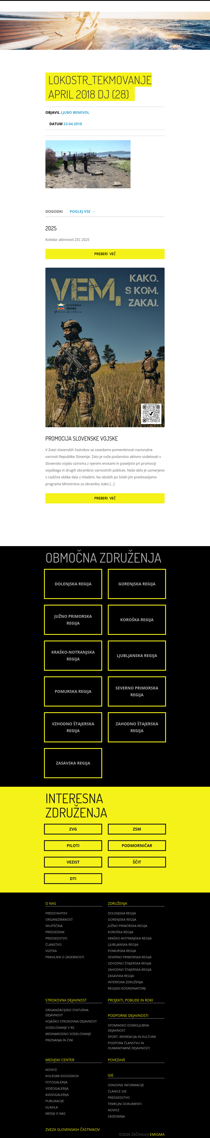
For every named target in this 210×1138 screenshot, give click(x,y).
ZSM (137, 829)
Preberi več (105, 253)
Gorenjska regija (122, 919)
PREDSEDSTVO (119, 1097)
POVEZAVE (116, 1060)
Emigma (157, 1134)
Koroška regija (120, 932)
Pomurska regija (122, 951)
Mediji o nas (55, 1113)
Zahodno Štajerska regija (129, 969)
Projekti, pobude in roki (130, 1000)
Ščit (137, 862)
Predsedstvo (56, 938)
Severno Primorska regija (130, 957)
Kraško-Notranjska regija (130, 938)
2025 (50, 228)
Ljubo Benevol (67, 112)
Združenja (117, 903)
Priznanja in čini (59, 1040)
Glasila (51, 1107)
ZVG (73, 829)
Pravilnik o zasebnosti (64, 957)
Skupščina (53, 926)
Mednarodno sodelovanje (68, 1034)
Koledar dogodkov (62, 1076)
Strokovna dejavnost (66, 1000)
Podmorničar (137, 845)
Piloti (73, 845)
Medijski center (59, 1060)
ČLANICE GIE (117, 1091)
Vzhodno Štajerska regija (129, 963)
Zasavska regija (121, 976)
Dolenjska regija (122, 913)
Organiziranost (59, 919)
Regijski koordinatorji (127, 988)
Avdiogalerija (57, 1094)
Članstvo (53, 944)
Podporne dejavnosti (128, 1015)
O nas (50, 903)
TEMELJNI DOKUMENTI (125, 1104)
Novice (51, 1069)
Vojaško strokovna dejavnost (71, 1021)
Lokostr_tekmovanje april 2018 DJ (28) (100, 87)
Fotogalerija (56, 1082)
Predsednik (55, 932)
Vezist (73, 862)
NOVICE (113, 1110)
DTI (73, 878)
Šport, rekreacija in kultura (132, 1036)
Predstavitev (56, 913)
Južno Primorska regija (127, 926)
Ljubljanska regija (123, 944)
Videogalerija (56, 1088)
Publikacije (54, 1101)
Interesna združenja (125, 982)
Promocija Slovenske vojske (81, 438)
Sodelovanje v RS (59, 1027)
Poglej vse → (82, 211)
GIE (111, 1075)
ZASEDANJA (116, 1116)
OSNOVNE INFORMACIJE (126, 1085)
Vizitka (51, 951)
